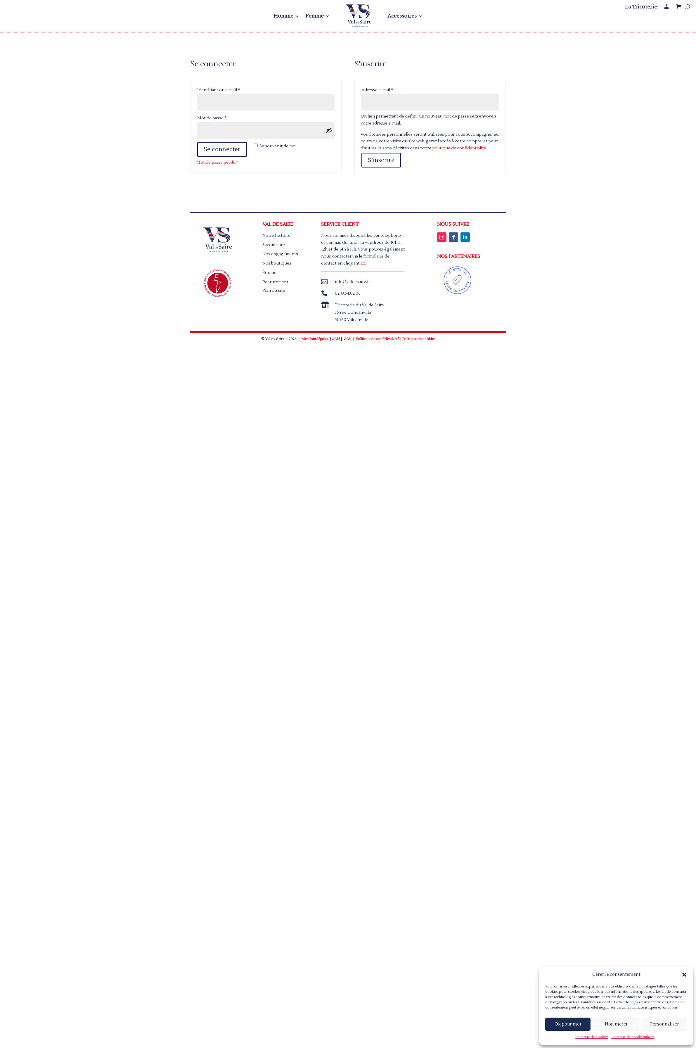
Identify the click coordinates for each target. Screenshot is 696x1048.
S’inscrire (381, 160)
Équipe (269, 272)
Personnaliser (664, 1024)
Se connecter (222, 149)
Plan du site (273, 290)
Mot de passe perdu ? (217, 162)
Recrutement (275, 282)
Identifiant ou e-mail (229, 89)
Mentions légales (314, 339)
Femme (315, 16)
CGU (336, 339)
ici (363, 263)
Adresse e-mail (388, 89)
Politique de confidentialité (633, 1037)
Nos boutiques (276, 263)
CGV (347, 339)
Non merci (616, 1024)
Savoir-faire (273, 245)
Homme (283, 16)
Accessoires (402, 16)
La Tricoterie (641, 7)
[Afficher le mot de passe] (329, 130)
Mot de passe (223, 117)
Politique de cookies (591, 1037)
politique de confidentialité (459, 148)
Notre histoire (276, 235)
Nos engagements (280, 254)
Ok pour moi (568, 1024)
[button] (684, 975)
